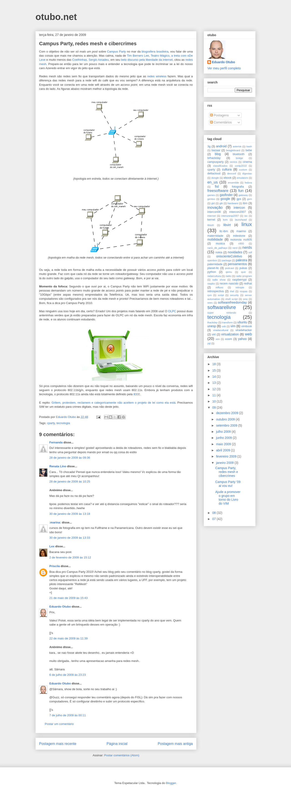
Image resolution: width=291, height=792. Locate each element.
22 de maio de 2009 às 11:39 (68, 638)
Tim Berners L (136, 55)
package (226, 260)
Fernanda (56, 442)
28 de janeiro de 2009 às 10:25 (69, 481)
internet (211, 215)
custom (243, 169)
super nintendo (221, 312)
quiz (243, 272)
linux (246, 224)
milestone (239, 235)
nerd (234, 247)
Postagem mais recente (57, 744)
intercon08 (214, 212)
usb (224, 326)
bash (249, 146)
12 (214, 389)
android (221, 146)
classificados (220, 165)
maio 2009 (224, 444)
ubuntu (242, 322)
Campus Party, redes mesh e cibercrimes (226, 472)
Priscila (54, 566)
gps (238, 199)
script (221, 295)
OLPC (172, 311)
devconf (231, 173)
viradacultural (220, 330)
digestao (247, 173)
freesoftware (217, 191)
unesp (211, 326)
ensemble (233, 182)
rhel (232, 291)
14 (214, 376)
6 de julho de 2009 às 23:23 (67, 674)
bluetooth (239, 154)
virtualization (230, 334)
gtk (221, 203)
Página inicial (117, 744)
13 (214, 383)
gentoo (211, 199)
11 (214, 395)
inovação (215, 207)
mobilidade (215, 239)
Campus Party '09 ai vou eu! (228, 484)
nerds (247, 247)
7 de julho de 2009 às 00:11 (67, 715)
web (248, 334)
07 (214, 519)
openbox (212, 260)
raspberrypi (239, 279)
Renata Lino (57, 466)
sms (245, 299)
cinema (247, 161)
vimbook (246, 326)
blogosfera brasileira (155, 51)
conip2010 (241, 165)
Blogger (171, 783)
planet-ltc (213, 268)
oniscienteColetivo (229, 256)
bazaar (215, 150)
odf (250, 252)
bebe (249, 150)
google (225, 199)
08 (214, 513)
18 (214, 364)
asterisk (237, 146)
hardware (233, 203)
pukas (243, 268)
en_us (212, 182)
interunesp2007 (230, 215)
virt (214, 334)
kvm (225, 219)
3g (209, 146)
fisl (217, 186)
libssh (210, 225)
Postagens (219, 115)
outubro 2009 (226, 419)
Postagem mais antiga (175, 744)
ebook (227, 177)
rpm (209, 295)
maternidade (215, 235)
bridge (239, 158)
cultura (227, 169)
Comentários (221, 122)
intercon (239, 207)
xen (218, 339)
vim (233, 326)
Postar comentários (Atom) (121, 755)
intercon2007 (237, 212)
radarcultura (214, 276)
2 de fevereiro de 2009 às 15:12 (70, 557)
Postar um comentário (59, 724)
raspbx (211, 283)
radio (228, 276)
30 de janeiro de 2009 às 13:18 (69, 513)
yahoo (242, 339)
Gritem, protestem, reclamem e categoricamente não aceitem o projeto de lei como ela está (114, 402)
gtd (213, 203)
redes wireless (157, 76)
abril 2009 (223, 450)
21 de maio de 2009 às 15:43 (68, 598)
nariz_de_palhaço (217, 247)
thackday (212, 322)
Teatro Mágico (160, 55)
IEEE (136, 394)
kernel (211, 219)
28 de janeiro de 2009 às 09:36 (69, 457)
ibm (245, 203)
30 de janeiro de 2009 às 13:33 (69, 537)
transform (227, 322)
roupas (244, 291)
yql (209, 343)
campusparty (215, 161)
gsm (249, 199)
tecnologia (63, 423)
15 (214, 370)
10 (214, 401)
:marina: (55, 522)
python (211, 272)
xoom (228, 339)
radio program (244, 276)
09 (214, 407)
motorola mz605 (241, 239)
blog (218, 154)
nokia (218, 252)
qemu (229, 272)
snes (210, 302)
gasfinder (226, 195)
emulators (242, 177)
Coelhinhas (79, 59)
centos (233, 162)
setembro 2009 (227, 425)
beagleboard (233, 150)
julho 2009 (224, 431)
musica (220, 243)
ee (147, 55)
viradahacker (244, 330)
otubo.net (56, 17)
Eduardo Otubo (60, 606)
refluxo (219, 287)
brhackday (214, 158)
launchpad (241, 219)
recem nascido (229, 283)
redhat (248, 283)
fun (240, 191)
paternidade (215, 264)
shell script (231, 299)
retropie (240, 287)
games (211, 195)
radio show (219, 279)
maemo (241, 231)
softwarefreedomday (232, 302)
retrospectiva (215, 291)
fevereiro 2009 (226, 456)
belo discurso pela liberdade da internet (147, 59)
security (234, 295)
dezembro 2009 (227, 413)
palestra (241, 260)
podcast (229, 268)
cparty (51, 423)
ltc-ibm (223, 231)
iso (246, 215)
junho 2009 (224, 438)
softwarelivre (221, 307)
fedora (248, 182)
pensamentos (237, 264)
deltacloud (213, 173)
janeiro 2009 (225, 463)
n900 (241, 243)
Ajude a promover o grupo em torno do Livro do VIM (228, 497)
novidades (235, 252)
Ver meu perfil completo (224, 68)
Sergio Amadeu (99, 59)
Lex (51, 546)
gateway (243, 195)
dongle (215, 177)
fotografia (238, 186)
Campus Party (116, 51)
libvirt (227, 225)
